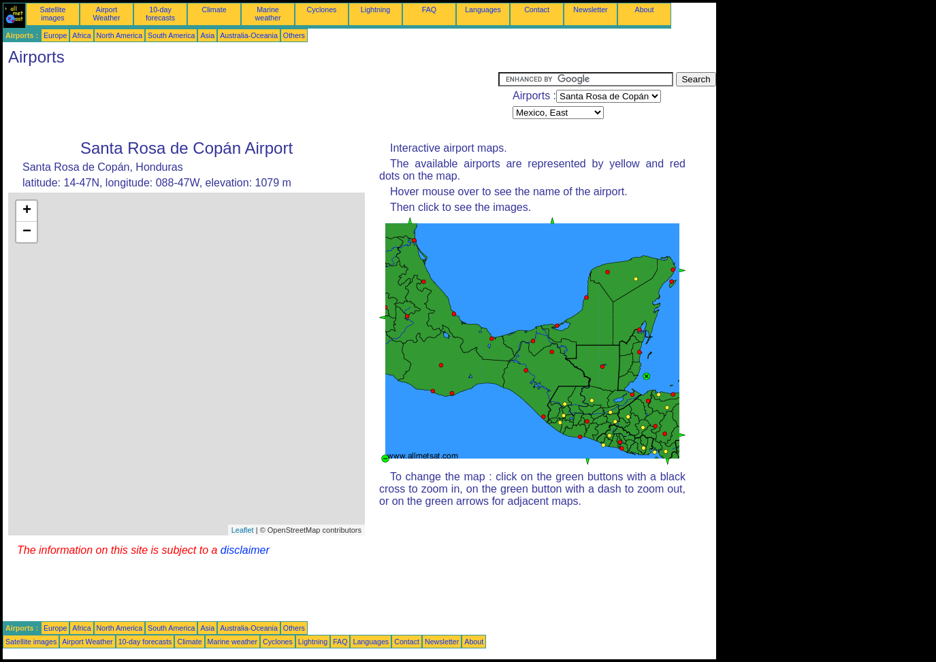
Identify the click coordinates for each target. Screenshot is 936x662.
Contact (536, 9)
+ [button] (26, 211)
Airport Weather (106, 13)
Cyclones (322, 9)
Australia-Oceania (249, 35)
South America (171, 35)
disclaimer (245, 550)
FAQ (429, 9)
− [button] (26, 232)
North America (120, 35)
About (644, 9)
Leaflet (242, 530)
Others (294, 35)
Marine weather (268, 13)
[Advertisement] (250, 102)
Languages (483, 9)
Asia (207, 35)
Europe (55, 35)
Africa (81, 35)
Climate (213, 9)
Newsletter (590, 9)
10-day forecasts (160, 13)
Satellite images (53, 13)
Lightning (375, 9)
